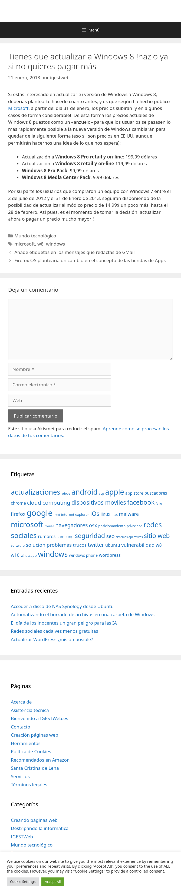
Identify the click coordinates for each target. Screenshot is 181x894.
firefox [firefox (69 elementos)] (18, 514)
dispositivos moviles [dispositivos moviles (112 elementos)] (98, 502)
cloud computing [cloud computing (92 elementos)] (48, 502)
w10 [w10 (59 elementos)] (15, 555)
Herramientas (26, 743)
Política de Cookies (31, 751)
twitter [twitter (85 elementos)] (96, 544)
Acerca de (21, 702)
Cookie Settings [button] (22, 881)
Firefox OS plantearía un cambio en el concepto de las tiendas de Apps (90, 260)
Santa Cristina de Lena (35, 768)
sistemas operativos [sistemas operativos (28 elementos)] (129, 537)
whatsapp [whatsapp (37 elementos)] (29, 555)
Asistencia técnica (30, 710)
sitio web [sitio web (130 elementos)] (157, 536)
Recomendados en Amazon (40, 760)
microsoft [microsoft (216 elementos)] (27, 524)
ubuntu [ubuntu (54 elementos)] (112, 545)
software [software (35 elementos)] (18, 545)
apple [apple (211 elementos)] (114, 492)
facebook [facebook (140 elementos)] (140, 502)
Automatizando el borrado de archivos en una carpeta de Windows (82, 614)
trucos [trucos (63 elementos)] (80, 545)
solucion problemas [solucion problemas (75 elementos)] (49, 544)
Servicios (20, 776)
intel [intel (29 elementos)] (57, 515)
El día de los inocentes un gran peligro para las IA (64, 623)
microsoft (24, 244)
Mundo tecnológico (35, 236)
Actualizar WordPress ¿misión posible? (52, 639)
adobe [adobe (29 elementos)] (65, 493)
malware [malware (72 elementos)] (129, 514)
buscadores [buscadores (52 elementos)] (155, 493)
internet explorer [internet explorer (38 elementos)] (75, 514)
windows (55, 244)
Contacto (20, 727)
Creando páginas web (34, 820)
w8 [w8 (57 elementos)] (159, 545)
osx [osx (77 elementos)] (93, 525)
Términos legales (29, 784)
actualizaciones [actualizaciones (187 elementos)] (35, 492)
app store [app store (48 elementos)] (134, 493)
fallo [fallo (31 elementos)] (159, 503)
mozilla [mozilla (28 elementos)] (49, 526)
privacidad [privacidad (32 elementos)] (134, 526)
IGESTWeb (22, 836)
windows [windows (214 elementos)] (53, 554)
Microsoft (18, 108)
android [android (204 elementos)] (84, 492)
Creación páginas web (34, 735)
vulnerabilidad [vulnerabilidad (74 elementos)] (137, 544)
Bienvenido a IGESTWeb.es (39, 718)
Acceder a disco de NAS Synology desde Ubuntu (62, 606)
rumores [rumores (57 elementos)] (46, 536)
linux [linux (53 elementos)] (105, 514)
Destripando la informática (39, 828)
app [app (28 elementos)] (101, 493)
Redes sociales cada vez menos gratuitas (54, 631)
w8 (40, 244)
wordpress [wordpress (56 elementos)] (110, 555)
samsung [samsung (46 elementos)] (65, 536)
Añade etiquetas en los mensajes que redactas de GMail (74, 252)
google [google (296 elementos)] (39, 512)
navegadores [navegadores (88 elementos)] (71, 525)
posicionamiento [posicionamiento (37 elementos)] (112, 525)
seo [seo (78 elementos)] (110, 536)
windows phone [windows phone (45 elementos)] (83, 555)
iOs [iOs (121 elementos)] (95, 513)
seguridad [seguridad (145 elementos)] (90, 535)
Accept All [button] (53, 881)
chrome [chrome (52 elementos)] (18, 503)
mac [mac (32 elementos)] (114, 514)
